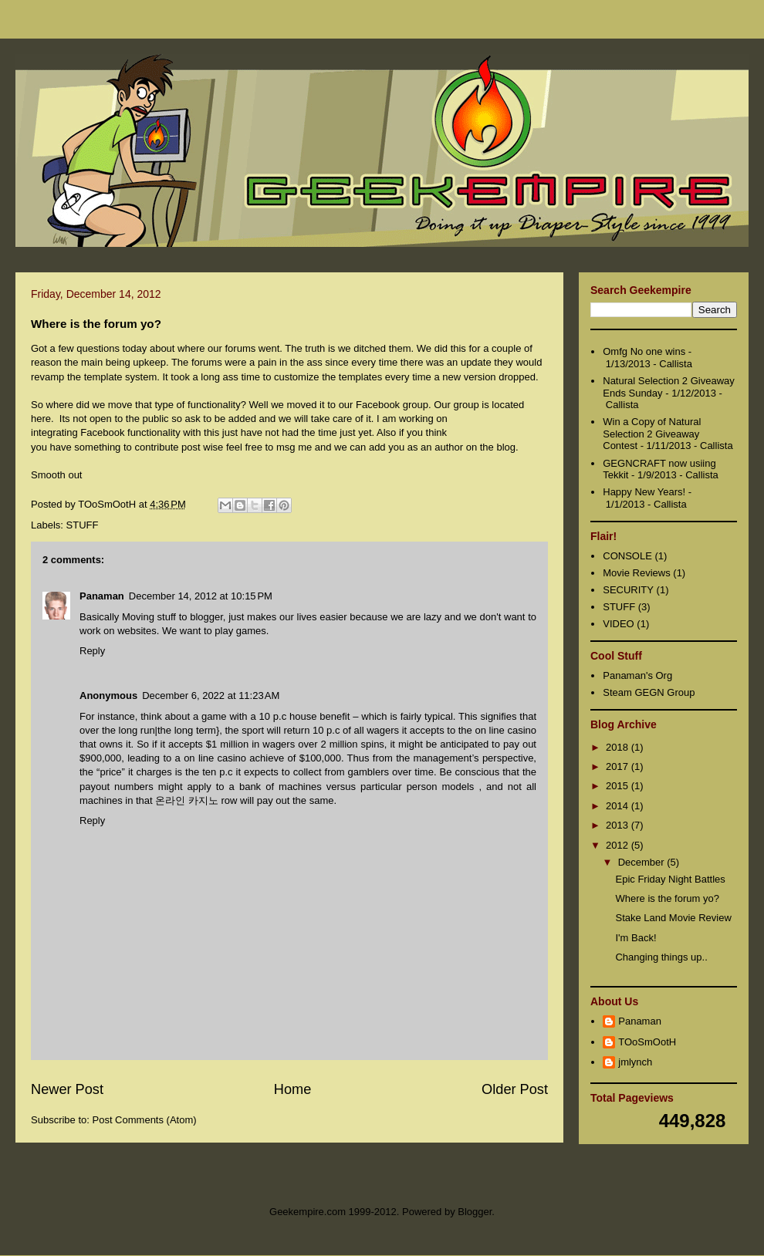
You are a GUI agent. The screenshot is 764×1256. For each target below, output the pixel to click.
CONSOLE (627, 556)
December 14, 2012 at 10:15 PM (200, 596)
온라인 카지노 (186, 800)
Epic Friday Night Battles (670, 879)
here (41, 418)
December (643, 862)
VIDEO (618, 624)
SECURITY (628, 590)
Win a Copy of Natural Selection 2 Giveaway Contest (652, 433)
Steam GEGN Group (649, 692)
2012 (618, 845)
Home (293, 1089)
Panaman (101, 596)
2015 (618, 786)
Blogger (475, 1211)
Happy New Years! (644, 492)
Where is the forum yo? (666, 898)
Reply (92, 651)
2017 (618, 766)
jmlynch (635, 1062)
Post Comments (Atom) (145, 1120)
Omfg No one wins (644, 351)
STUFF (82, 525)
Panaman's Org (637, 675)
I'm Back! (635, 938)
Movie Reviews (636, 573)
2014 (618, 806)
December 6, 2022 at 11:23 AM (210, 695)
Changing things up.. (661, 957)
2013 (618, 825)
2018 (618, 747)
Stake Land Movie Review (673, 917)
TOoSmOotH (647, 1042)
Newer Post (67, 1089)
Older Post (515, 1089)
